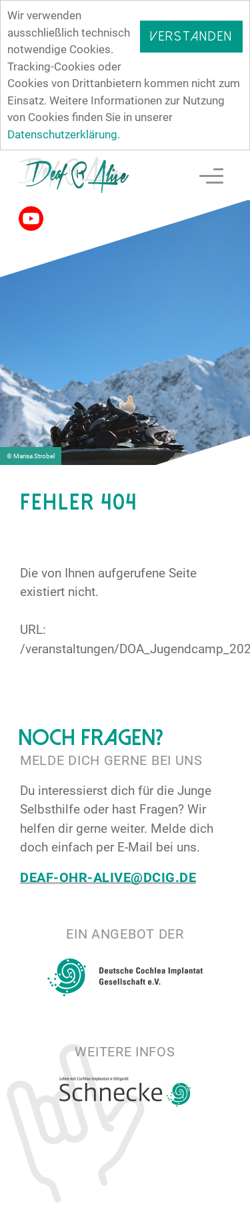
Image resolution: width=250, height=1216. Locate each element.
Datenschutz (110, 1202)
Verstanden (191, 36)
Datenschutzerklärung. (63, 134)
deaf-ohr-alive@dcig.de (108, 876)
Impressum (203, 1202)
